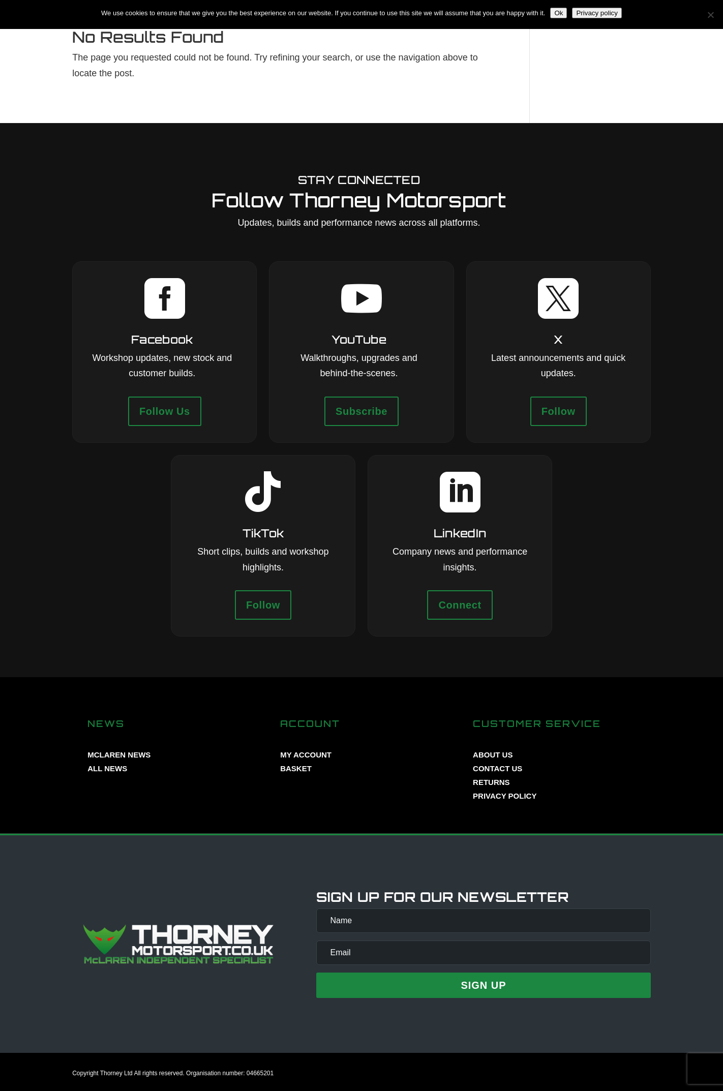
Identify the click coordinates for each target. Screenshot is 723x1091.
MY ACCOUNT (306, 754)
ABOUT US (493, 754)
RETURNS (491, 782)
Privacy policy (596, 13)
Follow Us (164, 411)
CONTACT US (497, 768)
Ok (558, 13)
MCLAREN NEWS (118, 754)
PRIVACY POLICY (504, 796)
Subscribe (361, 411)
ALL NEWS (107, 768)
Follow (558, 411)
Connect (459, 605)
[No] (710, 15)
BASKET (296, 768)
